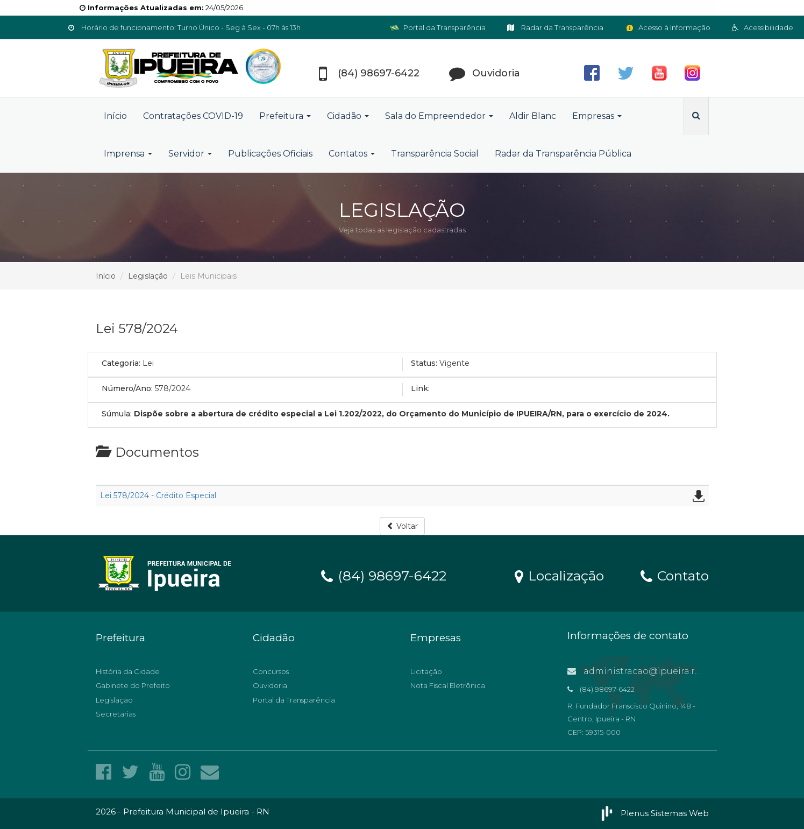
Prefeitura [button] (285, 116)
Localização (559, 575)
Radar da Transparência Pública (563, 153)
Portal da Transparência (438, 27)
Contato (675, 575)
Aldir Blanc (532, 116)
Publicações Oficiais (270, 153)
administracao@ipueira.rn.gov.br (649, 671)
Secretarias (116, 714)
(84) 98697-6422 (383, 575)
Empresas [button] (597, 116)
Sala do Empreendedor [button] (439, 116)
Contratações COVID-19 (193, 116)
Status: (424, 363)
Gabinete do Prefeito (133, 685)
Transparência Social (435, 153)
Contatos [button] (352, 153)
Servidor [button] (190, 153)
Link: (420, 388)
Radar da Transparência (555, 27)
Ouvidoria (270, 685)
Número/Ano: (127, 388)
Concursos (271, 671)
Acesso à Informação (667, 27)
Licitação (426, 671)
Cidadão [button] (348, 116)
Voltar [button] (402, 526)
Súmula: (117, 414)
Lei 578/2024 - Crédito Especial (158, 495)
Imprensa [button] (128, 153)
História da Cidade (128, 671)
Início (115, 116)
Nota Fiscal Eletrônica (447, 685)
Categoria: (121, 363)
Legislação (148, 276)
